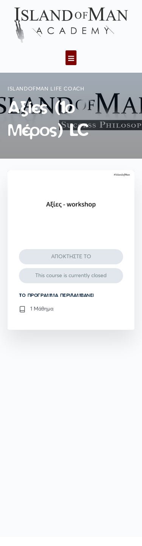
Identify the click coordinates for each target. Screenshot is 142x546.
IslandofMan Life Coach (46, 89)
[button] (71, 57)
